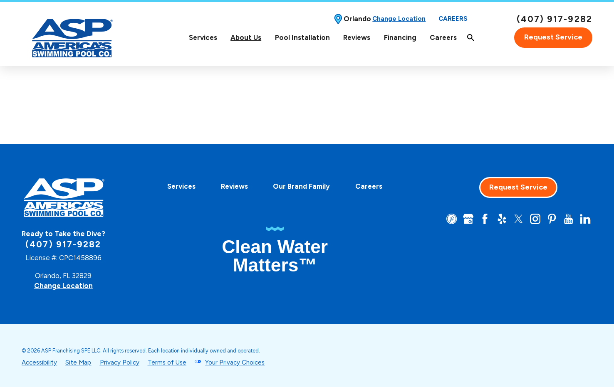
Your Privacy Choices (235, 362)
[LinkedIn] (585, 219)
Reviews (356, 37)
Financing (400, 37)
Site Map (78, 362)
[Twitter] (518, 219)
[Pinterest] (552, 219)
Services (203, 37)
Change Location (399, 18)
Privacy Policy (119, 362)
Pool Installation (302, 37)
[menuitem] (203, 37)
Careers (453, 18)
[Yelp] (502, 219)
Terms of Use (167, 362)
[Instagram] (535, 219)
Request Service (553, 37)
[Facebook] (485, 219)
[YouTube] (568, 219)
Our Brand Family (301, 186)
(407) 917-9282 (554, 19)
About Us (245, 37)
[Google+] (468, 219)
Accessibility (39, 362)
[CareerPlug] (451, 219)
